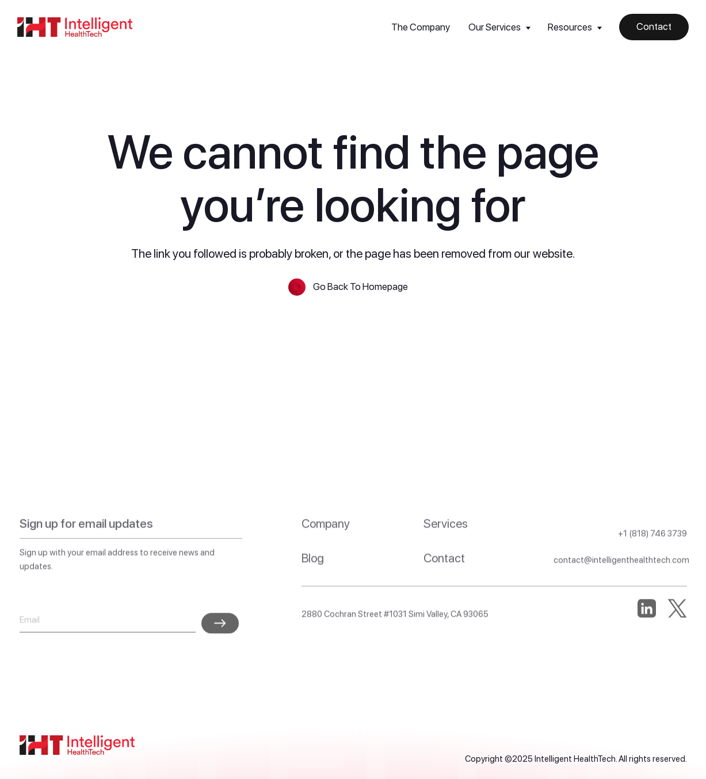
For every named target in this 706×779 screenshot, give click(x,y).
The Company (420, 27)
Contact (444, 583)
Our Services (494, 27)
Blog (313, 583)
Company (326, 549)
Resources (570, 27)
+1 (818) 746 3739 (652, 559)
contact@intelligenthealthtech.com (621, 586)
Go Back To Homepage (360, 286)
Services (445, 549)
